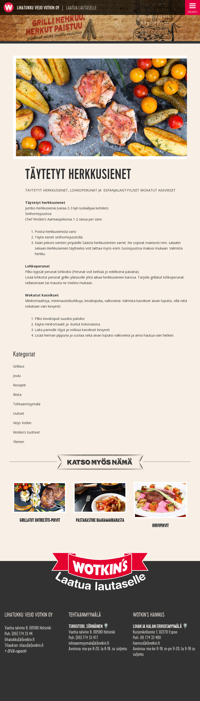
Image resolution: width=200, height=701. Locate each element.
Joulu (17, 375)
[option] (100, 107)
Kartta (185, 626)
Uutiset (18, 413)
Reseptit (19, 385)
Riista (17, 394)
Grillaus (18, 366)
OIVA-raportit (15, 651)
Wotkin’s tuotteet (26, 432)
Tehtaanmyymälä (26, 404)
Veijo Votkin (22, 423)
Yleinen (18, 441)
